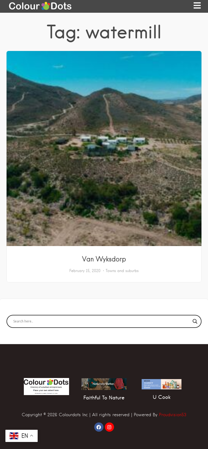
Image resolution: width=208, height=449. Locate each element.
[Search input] (101, 321)
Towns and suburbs (122, 271)
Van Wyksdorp (104, 259)
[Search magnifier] (195, 321)
